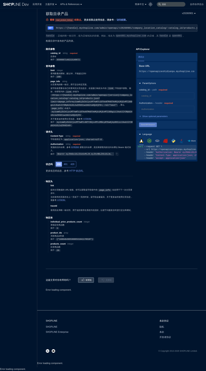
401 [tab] (66, 164)
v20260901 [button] (187, 13)
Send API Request (148, 124)
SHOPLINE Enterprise (57, 332)
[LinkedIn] (49, 351)
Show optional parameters (153, 116)
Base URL (144, 66)
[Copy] (117, 154)
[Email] (55, 351)
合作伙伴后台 (197, 4)
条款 (162, 332)
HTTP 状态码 (76, 171)
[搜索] (171, 4)
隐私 (162, 327)
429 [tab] (72, 164)
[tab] (141, 140)
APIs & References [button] (70, 4)
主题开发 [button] (49, 4)
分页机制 (87, 119)
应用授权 (75, 147)
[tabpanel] (167, 152)
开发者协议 (165, 337)
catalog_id (144, 90)
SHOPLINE (51, 327)
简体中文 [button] (139, 4)
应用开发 (37, 4)
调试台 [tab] (141, 57)
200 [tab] (59, 164)
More (193, 141)
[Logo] (16, 4)
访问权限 (121, 20)
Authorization (145, 103)
